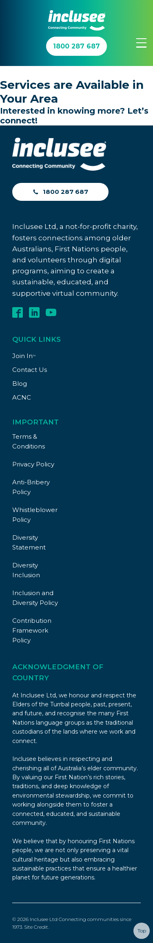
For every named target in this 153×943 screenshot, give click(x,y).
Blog (19, 383)
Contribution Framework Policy (31, 630)
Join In (23, 356)
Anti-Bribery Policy (31, 487)
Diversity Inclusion (26, 570)
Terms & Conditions (28, 441)
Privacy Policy (33, 464)
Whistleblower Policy (35, 514)
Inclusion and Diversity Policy (35, 598)
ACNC (21, 397)
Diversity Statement (29, 542)
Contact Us (29, 370)
